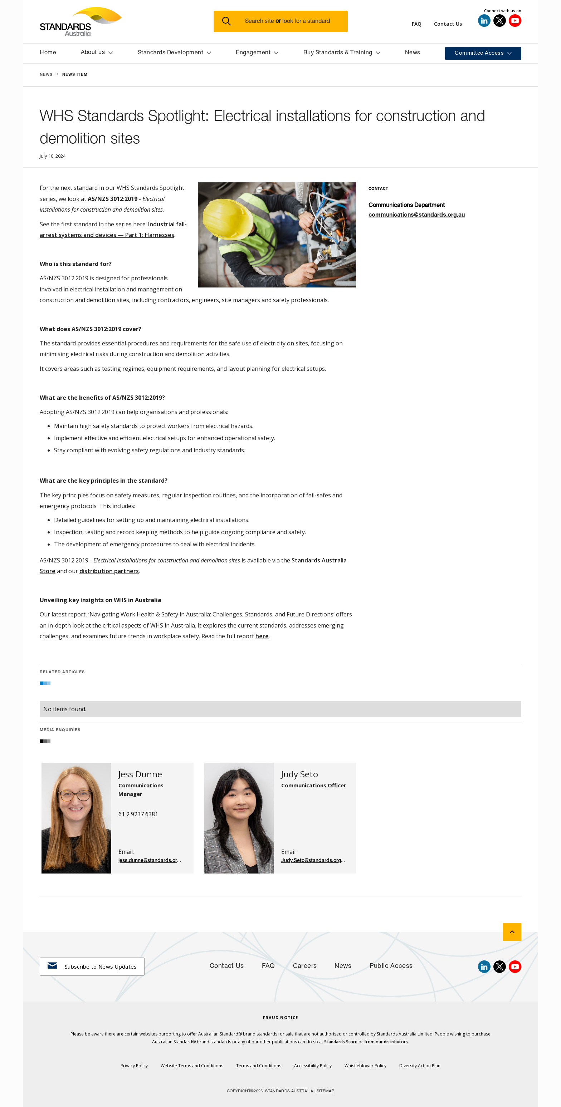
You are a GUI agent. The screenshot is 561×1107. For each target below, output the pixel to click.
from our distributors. (386, 1042)
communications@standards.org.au (417, 215)
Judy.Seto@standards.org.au (314, 860)
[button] (285, 21)
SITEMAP (325, 1091)
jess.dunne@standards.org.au (152, 860)
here (262, 636)
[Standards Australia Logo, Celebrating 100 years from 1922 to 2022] (127, 21)
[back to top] (512, 932)
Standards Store (340, 1042)
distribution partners (109, 571)
